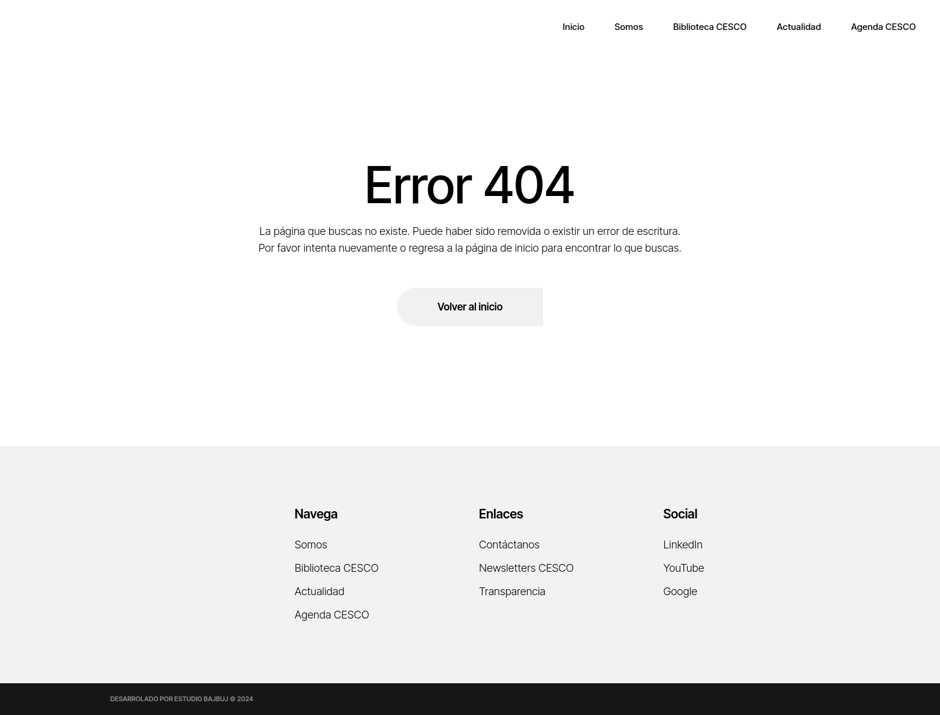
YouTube (684, 568)
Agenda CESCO (332, 614)
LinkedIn (683, 544)
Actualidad (320, 591)
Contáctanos (509, 544)
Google (681, 591)
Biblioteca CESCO (337, 568)
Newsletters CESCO (526, 568)
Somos (311, 544)
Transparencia (512, 591)
